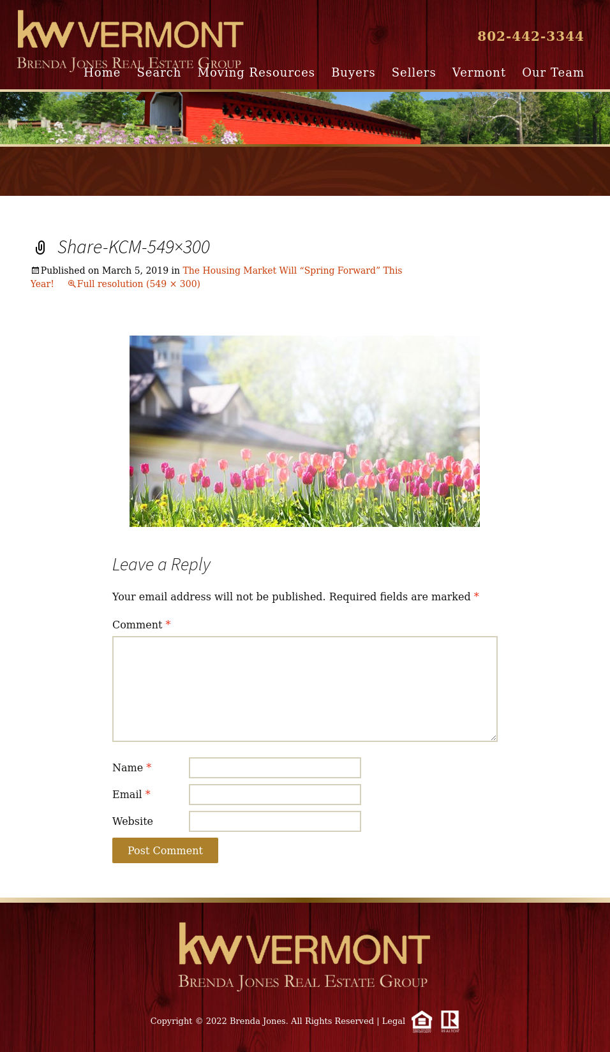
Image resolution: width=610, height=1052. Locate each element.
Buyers (353, 72)
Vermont (479, 72)
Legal (394, 1021)
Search (159, 72)
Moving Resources (256, 72)
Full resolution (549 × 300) (138, 284)
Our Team (553, 72)
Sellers (414, 72)
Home (102, 72)
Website (132, 821)
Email (131, 795)
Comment (141, 625)
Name (131, 768)
